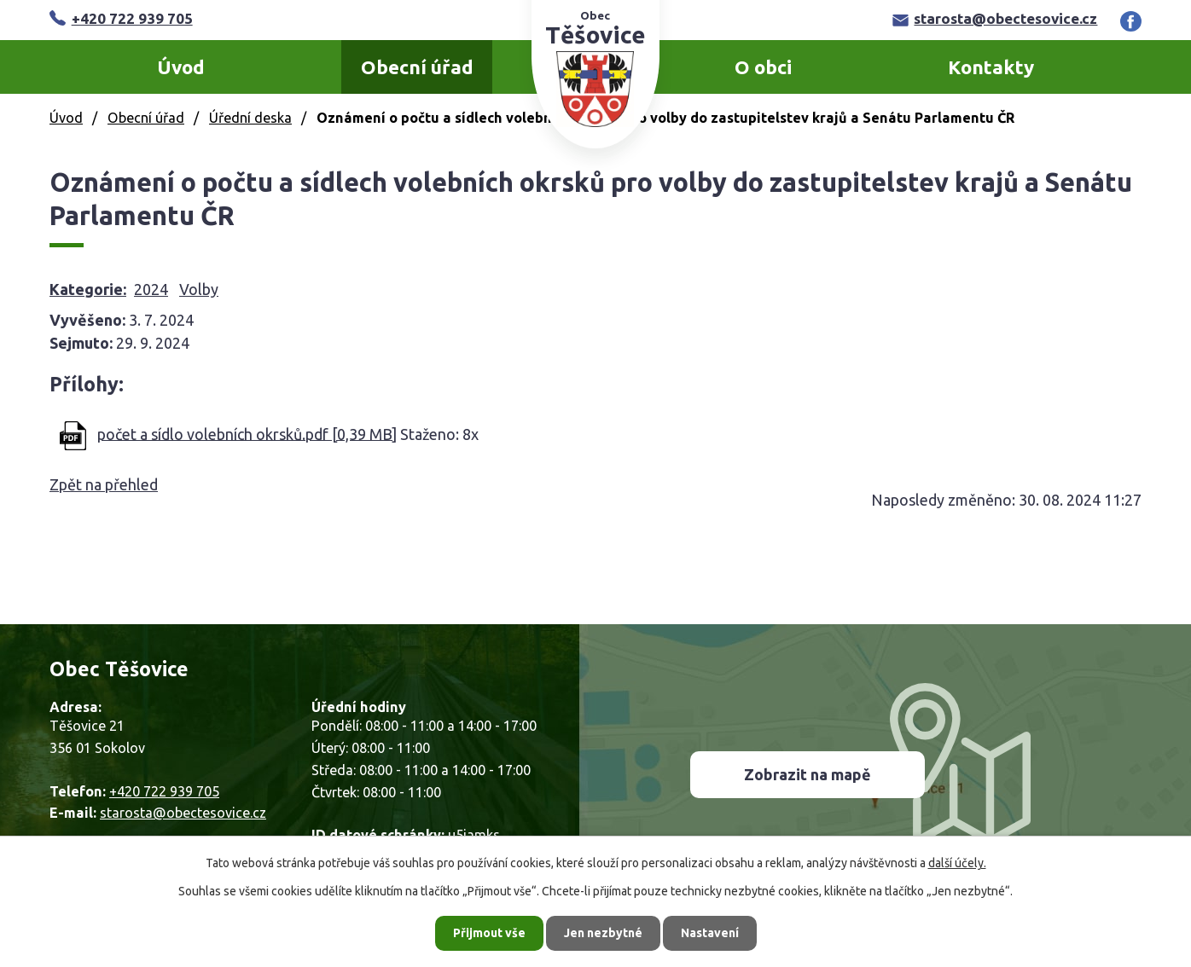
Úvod (181, 67)
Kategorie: (87, 289)
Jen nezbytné (603, 933)
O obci (763, 67)
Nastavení (710, 933)
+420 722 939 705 (121, 18)
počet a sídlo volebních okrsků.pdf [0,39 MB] (247, 433)
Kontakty (991, 67)
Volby (198, 289)
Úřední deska (250, 117)
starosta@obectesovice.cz (995, 18)
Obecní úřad (417, 67)
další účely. (957, 863)
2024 (151, 289)
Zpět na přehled (103, 484)
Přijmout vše (489, 933)
